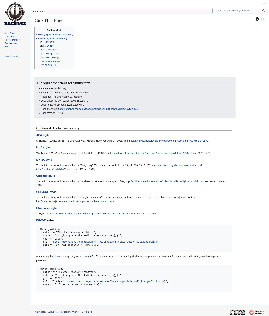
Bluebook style (46, 208)
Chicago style (45, 175)
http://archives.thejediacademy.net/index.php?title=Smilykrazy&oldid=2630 (99, 109)
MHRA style (44, 159)
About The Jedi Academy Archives (63, 312)
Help (260, 19)
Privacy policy (40, 312)
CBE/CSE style (46, 192)
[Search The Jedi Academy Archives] (239, 10)
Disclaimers (86, 312)
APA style (42, 135)
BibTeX (41, 220)
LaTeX (57, 256)
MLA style (43, 147)
